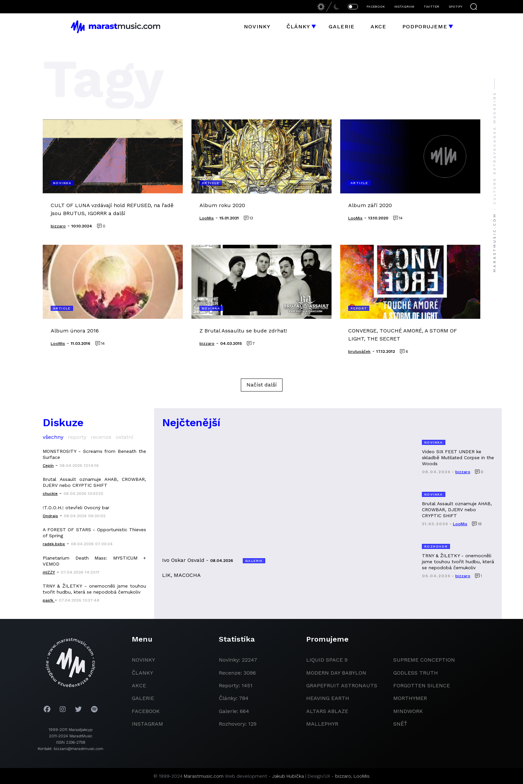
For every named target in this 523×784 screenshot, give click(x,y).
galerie (143, 698)
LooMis (362, 776)
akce (139, 685)
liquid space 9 (327, 660)
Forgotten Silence (421, 685)
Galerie (342, 26)
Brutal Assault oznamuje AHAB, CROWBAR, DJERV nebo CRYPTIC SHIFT (94, 482)
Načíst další (261, 384)
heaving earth (327, 698)
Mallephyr (322, 724)
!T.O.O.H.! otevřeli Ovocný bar (76, 507)
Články (298, 26)
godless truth (415, 673)
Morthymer (410, 698)
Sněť (400, 724)
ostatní (124, 437)
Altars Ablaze (327, 711)
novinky (143, 660)
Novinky (257, 26)
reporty (77, 437)
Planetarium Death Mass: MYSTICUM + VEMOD (94, 561)
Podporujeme (424, 26)
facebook (146, 711)
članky (142, 673)
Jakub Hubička (288, 776)
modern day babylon (336, 673)
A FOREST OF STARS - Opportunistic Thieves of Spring (94, 532)
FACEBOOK (376, 6)
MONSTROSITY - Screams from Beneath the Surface (94, 454)
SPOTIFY (455, 6)
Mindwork (408, 711)
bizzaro (343, 776)
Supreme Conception (424, 660)
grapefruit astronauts (341, 685)
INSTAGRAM (404, 6)
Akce (378, 26)
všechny (53, 437)
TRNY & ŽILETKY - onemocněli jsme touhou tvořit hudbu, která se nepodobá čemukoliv (94, 589)
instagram (147, 724)
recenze (101, 437)
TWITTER (431, 6)
